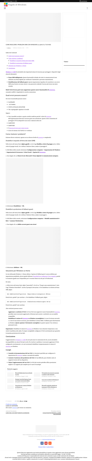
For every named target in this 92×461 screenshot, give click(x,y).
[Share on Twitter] (18, 401)
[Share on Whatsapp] (23, 401)
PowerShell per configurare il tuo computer (44, 276)
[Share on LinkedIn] (20, 401)
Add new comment (11, 404)
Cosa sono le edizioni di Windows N (50, 379)
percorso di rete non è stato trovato (18, 130)
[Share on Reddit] (21, 401)
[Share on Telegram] (25, 401)
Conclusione (11, 70)
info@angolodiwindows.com (48, 439)
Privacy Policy (42, 447)
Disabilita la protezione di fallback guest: (21, 65)
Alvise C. (8, 50)
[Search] (87, 8)
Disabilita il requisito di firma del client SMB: (22, 63)
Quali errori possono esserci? (16, 58)
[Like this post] (16, 401)
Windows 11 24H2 (11, 74)
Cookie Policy (50, 447)
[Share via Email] (26, 401)
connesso (14, 407)
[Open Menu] (5, 8)
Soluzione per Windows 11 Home (17, 68)
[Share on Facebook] (17, 401)
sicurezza (49, 92)
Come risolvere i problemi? (15, 61)
